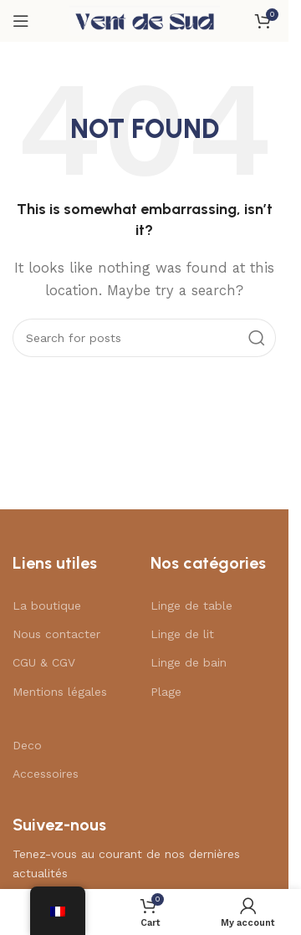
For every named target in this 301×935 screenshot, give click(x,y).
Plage (165, 691)
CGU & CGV (44, 662)
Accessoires (46, 773)
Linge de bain (188, 662)
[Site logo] (144, 20)
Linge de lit (182, 634)
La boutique (47, 605)
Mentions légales (60, 691)
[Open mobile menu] (21, 21)
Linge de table (191, 605)
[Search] (144, 338)
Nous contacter (56, 634)
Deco (27, 745)
